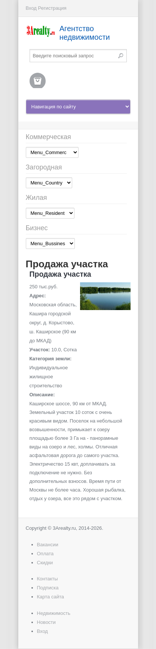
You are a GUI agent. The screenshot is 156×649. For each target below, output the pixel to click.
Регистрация (52, 8)
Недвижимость (53, 613)
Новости (46, 622)
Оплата (45, 553)
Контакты (47, 579)
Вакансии (47, 544)
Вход (31, 8)
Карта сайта (50, 597)
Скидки (45, 562)
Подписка (48, 588)
